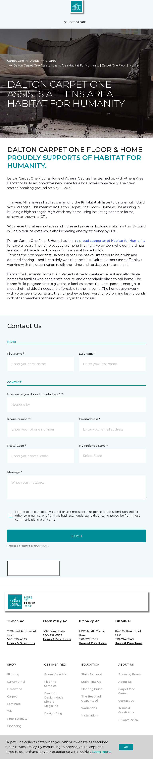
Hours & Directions (21, 643)
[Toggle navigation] (5, 8)
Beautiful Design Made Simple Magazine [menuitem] (53, 700)
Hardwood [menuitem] (14, 689)
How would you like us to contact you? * (35, 394)
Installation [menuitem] (89, 715)
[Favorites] (142, 8)
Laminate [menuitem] (14, 704)
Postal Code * (16, 445)
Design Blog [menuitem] (53, 713)
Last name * (87, 353)
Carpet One (15, 61)
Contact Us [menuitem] (126, 700)
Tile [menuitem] (10, 711)
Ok (126, 747)
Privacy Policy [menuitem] (128, 719)
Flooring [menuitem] (13, 674)
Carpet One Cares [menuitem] (126, 691)
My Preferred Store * (93, 445)
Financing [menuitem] (14, 726)
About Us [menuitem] (125, 682)
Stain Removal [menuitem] (91, 674)
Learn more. (101, 752)
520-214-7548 (124, 639)
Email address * (89, 419)
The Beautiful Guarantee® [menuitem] (91, 698)
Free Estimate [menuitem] (17, 718)
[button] (137, 8)
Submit (76, 536)
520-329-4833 (17, 639)
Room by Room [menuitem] (129, 674)
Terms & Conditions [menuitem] (126, 710)
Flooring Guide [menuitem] (91, 689)
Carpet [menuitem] (12, 696)
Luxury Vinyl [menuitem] (16, 682)
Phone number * (18, 419)
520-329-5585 (88, 639)
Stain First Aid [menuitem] (91, 682)
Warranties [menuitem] (89, 708)
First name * (15, 353)
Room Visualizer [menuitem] (56, 674)
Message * (14, 472)
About (34, 61)
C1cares (50, 61)
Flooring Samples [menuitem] (50, 684)
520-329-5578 (52, 635)
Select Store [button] (75, 22)
